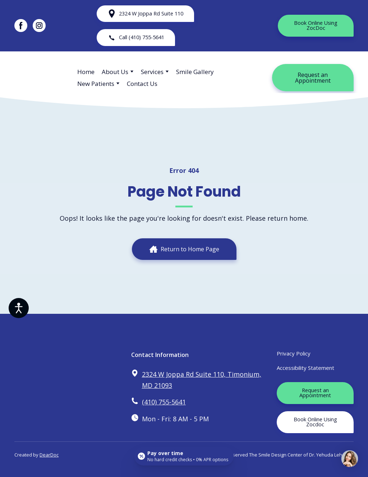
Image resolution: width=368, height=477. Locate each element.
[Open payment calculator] (184, 456)
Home (86, 72)
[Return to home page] (40, 77)
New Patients (95, 83)
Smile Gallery (195, 72)
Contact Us (142, 83)
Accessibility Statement (305, 367)
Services (152, 72)
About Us (115, 72)
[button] (20, 25)
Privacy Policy (293, 353)
